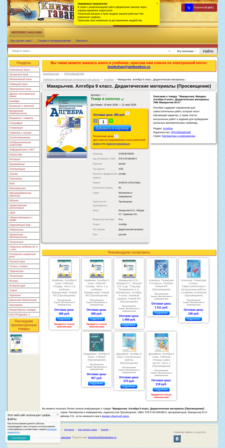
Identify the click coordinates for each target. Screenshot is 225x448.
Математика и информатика (178, 136)
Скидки (104, 429)
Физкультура (17, 285)
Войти (96, 143)
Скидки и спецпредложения (54, 40)
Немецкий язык (18, 84)
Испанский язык (18, 74)
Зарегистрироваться (118, 143)
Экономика (15, 305)
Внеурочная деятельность (18, 112)
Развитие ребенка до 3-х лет (23, 248)
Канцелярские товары (22, 309)
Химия (13, 290)
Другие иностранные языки (22, 95)
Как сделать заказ (87, 429)
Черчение (15, 295)
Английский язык (19, 69)
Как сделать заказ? (22, 40)
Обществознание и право (21, 218)
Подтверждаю (18, 438)
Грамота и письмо (20, 132)
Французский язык (20, 88)
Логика (13, 173)
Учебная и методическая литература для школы (71, 79)
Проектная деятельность (18, 235)
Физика (13, 280)
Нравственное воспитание (18, 206)
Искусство (15, 154)
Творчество (16, 271)
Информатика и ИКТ (21, 149)
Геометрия (16, 127)
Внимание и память (21, 118)
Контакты (82, 40)
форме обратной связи (115, 416)
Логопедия (15, 178)
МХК (12, 183)
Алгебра (14, 101)
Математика (17, 188)
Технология (16, 276)
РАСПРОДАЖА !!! (19, 314)
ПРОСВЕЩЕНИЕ (74, 73)
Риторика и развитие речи (22, 255)
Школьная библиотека (22, 300)
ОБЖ (12, 212)
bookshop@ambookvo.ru (129, 67)
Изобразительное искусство (20, 143)
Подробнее (64, 318)
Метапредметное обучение (20, 194)
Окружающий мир (19, 224)
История (14, 159)
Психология (16, 242)
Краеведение (17, 164)
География (15, 123)
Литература (17, 169)
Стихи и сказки (18, 266)
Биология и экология (21, 106)
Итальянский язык (20, 79)
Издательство (51, 73)
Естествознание (19, 137)
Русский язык (17, 261)
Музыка (13, 200)
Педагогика (16, 229)
